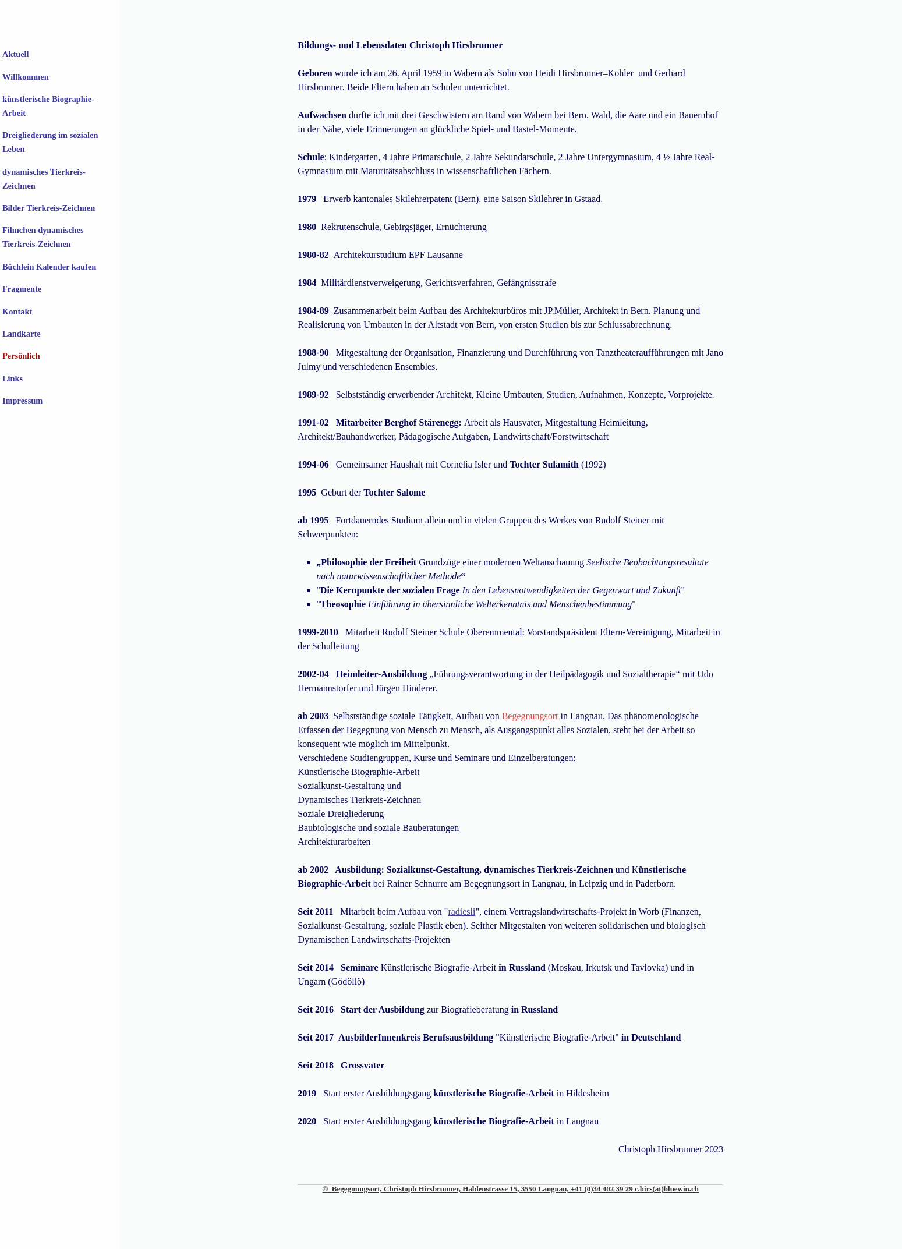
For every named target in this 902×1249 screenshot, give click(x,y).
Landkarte (21, 333)
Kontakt (17, 311)
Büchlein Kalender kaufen (49, 266)
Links (12, 378)
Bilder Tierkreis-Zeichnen (48, 208)
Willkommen (25, 77)
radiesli (461, 912)
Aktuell (15, 54)
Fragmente (21, 288)
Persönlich (21, 355)
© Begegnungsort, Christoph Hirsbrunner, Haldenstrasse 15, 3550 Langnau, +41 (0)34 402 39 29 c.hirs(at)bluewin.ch (511, 1188)
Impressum (22, 400)
